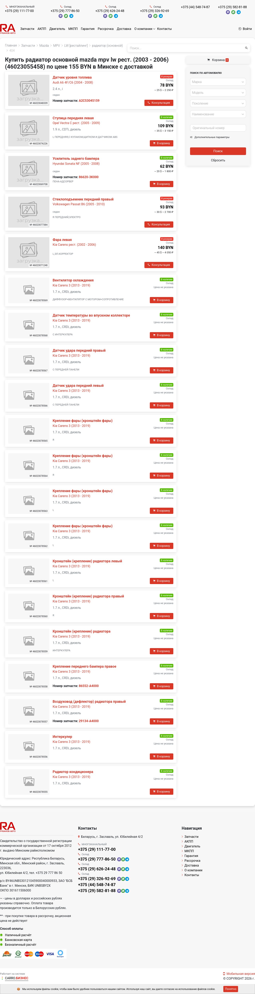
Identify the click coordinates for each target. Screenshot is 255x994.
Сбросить (218, 160)
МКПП (73, 29)
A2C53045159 (89, 101)
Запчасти (27, 29)
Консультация (159, 102)
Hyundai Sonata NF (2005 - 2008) (76, 164)
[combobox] (218, 81)
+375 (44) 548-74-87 (195, 7)
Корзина (218, 60)
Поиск (218, 151)
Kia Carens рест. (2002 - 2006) (74, 245)
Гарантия (88, 29)
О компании (143, 29)
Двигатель (57, 29)
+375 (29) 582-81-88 (232, 7)
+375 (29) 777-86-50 (65, 11)
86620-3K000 (89, 177)
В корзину (161, 143)
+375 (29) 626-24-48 (109, 11)
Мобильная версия (239, 974)
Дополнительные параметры (210, 137)
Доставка (124, 29)
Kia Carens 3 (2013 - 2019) (71, 285)
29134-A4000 (89, 721)
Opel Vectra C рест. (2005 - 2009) (76, 123)
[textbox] (216, 82)
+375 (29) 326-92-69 (154, 11)
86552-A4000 (89, 686)
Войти (245, 29)
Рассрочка (106, 29)
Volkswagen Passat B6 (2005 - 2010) (79, 204)
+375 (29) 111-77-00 (19, 11)
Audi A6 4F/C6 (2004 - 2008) (73, 82)
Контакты (164, 29)
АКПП (41, 29)
